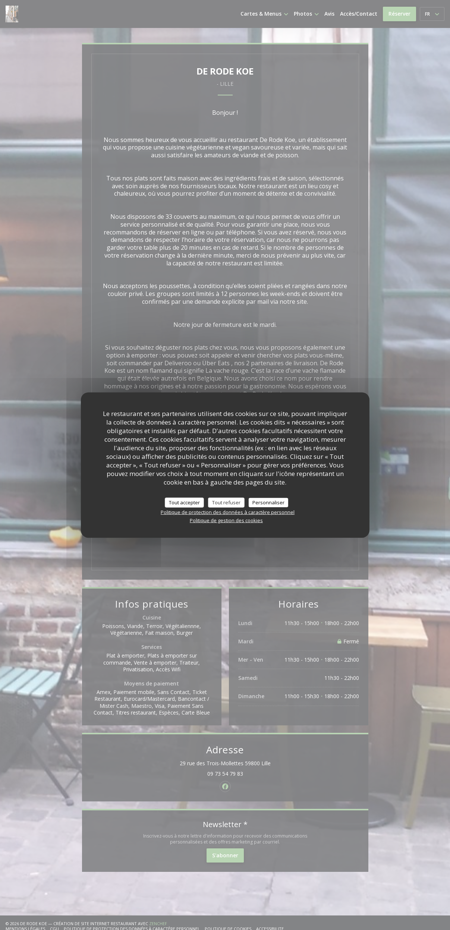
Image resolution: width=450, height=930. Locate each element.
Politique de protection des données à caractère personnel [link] (228, 512)
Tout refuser (226, 502)
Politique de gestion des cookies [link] (226, 520)
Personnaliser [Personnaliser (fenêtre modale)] (268, 502)
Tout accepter (184, 502)
